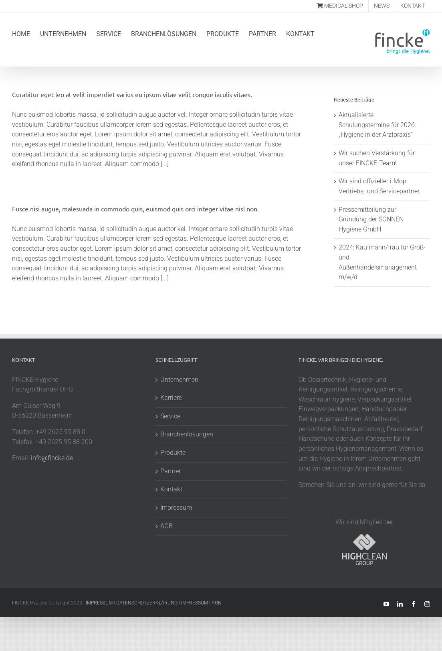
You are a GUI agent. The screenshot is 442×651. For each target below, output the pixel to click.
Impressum (176, 507)
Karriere (171, 398)
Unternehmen (179, 379)
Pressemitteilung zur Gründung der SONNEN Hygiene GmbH (371, 219)
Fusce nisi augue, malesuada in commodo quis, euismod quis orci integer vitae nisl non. (135, 209)
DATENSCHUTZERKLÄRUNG (147, 603)
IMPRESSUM (99, 603)
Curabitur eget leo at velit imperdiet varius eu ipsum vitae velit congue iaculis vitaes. (132, 94)
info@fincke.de (52, 458)
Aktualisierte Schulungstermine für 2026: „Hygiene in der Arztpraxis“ (377, 124)
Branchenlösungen (186, 434)
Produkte (173, 452)
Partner (170, 471)
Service (170, 416)
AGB (166, 526)
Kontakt (171, 489)
